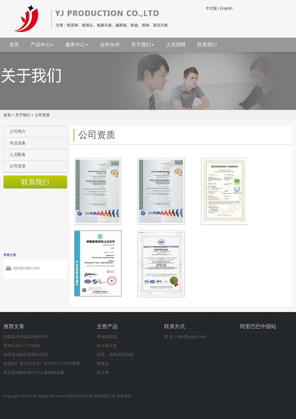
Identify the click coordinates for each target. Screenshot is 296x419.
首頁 (7, 115)
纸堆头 (103, 363)
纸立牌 (103, 372)
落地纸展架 (107, 336)
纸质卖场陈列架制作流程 (25, 354)
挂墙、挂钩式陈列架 (115, 354)
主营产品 (107, 326)
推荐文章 (13, 326)
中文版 (211, 8)
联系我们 (35, 182)
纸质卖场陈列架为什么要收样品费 (33, 372)
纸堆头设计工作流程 (21, 345)
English (226, 8)
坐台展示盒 (107, 345)
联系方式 (174, 326)
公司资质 (42, 115)
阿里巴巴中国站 (258, 326)
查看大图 (9, 254)
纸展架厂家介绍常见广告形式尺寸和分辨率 (41, 363)
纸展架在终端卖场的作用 (25, 336)
